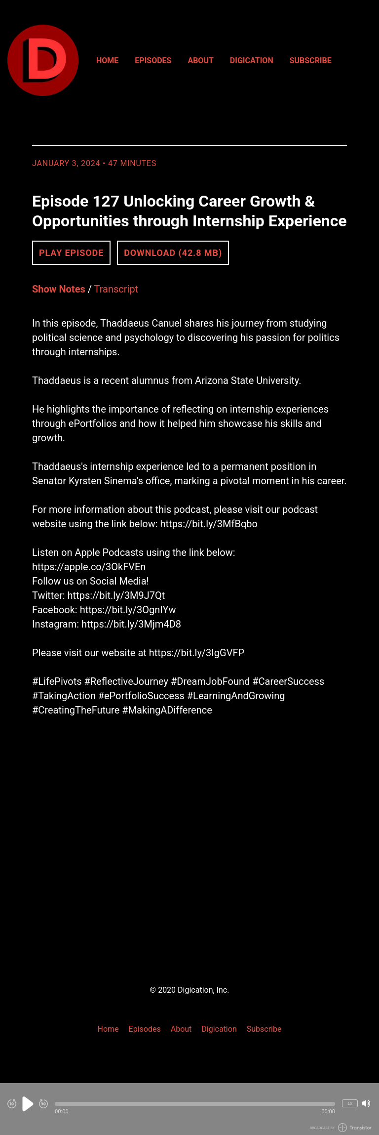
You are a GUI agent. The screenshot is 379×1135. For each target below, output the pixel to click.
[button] (195, 1104)
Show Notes (58, 289)
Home (107, 60)
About (200, 60)
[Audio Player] (189, 1109)
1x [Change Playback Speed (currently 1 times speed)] (349, 1103)
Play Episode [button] (71, 253)
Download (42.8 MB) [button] (173, 253)
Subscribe (311, 60)
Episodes (153, 60)
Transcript (116, 289)
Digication (251, 60)
